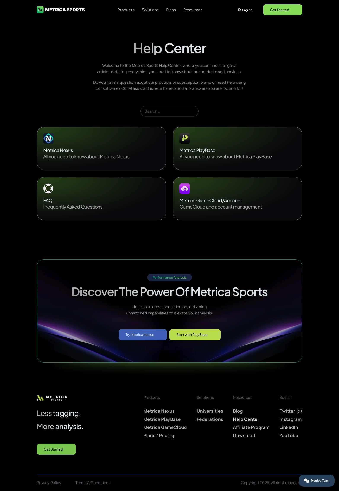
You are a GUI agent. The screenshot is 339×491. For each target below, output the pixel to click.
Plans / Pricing (158, 435)
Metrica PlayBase (162, 419)
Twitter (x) (291, 411)
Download (244, 435)
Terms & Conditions (92, 482)
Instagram (291, 419)
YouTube (289, 435)
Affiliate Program (251, 427)
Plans (171, 9)
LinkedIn (289, 427)
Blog (238, 411)
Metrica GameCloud (165, 427)
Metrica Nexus (159, 411)
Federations (210, 419)
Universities (210, 411)
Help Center (246, 419)
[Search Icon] (169, 117)
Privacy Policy (49, 482)
